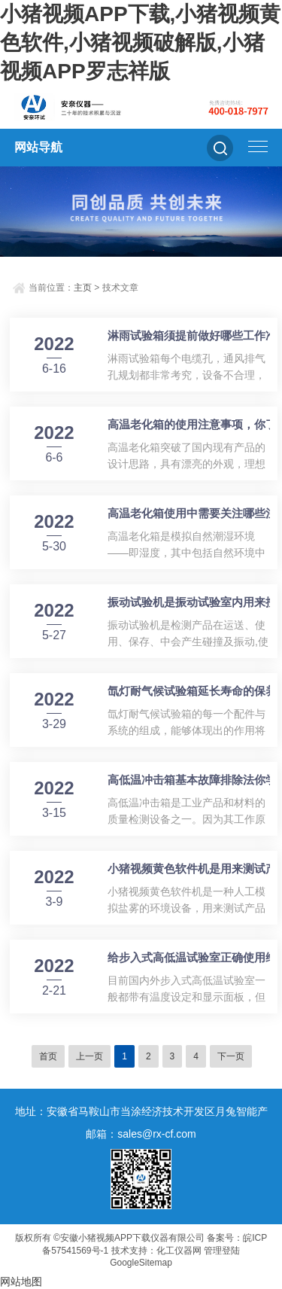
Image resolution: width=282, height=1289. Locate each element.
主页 (83, 287)
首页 (48, 1056)
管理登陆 (222, 1250)
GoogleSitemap (141, 1262)
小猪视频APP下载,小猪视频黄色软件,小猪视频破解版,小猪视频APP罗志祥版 (140, 42)
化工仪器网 (179, 1250)
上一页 (89, 1056)
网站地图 (21, 1281)
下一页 (230, 1056)
